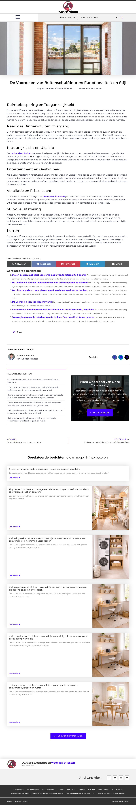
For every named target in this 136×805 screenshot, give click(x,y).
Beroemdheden (33, 789)
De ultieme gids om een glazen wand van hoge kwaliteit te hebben (49, 290)
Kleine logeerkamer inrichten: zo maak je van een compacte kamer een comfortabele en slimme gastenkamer (47, 539)
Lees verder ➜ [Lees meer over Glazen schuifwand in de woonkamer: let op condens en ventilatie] (14, 477)
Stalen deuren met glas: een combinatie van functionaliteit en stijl (49, 275)
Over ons (81, 789)
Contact (61, 789)
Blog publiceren (48, 789)
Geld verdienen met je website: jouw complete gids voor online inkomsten (95, 793)
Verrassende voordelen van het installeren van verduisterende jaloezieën (53, 309)
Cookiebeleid (19, 789)
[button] (18, 17)
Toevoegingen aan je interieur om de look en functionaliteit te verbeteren (53, 317)
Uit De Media (117, 789)
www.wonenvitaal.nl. (120, 801)
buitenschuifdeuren (54, 196)
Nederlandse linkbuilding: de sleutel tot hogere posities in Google (37, 793)
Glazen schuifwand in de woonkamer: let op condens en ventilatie (44, 469)
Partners (91, 789)
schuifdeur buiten (21, 153)
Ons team (71, 789)
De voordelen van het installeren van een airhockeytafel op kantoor (50, 282)
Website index (103, 789)
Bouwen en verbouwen (90, 88)
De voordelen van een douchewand (32, 302)
